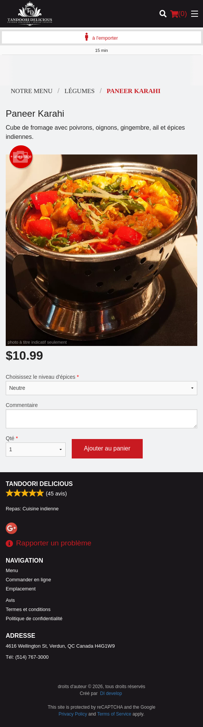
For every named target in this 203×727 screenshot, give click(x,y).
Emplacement (20, 589)
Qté (36, 446)
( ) (178, 13)
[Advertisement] (101, 70)
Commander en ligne (28, 579)
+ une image (20, 156)
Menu (12, 570)
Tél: (27, 657)
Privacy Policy (73, 714)
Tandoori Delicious (39, 484)
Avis (10, 600)
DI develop (111, 693)
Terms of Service (114, 714)
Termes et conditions (28, 609)
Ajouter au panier (107, 448)
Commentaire (101, 415)
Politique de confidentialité (34, 618)
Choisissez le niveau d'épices (101, 384)
